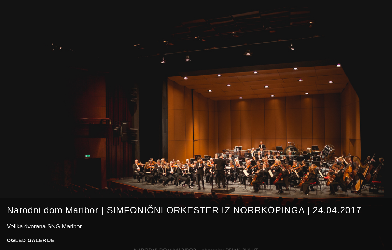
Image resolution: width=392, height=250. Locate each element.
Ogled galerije (31, 240)
